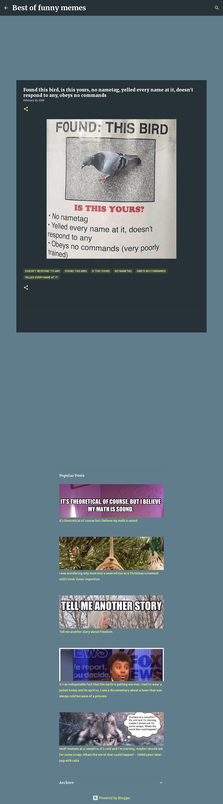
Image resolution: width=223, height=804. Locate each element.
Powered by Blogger (111, 798)
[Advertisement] (111, 48)
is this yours (101, 271)
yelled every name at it (41, 277)
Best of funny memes (49, 7)
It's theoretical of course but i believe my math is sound (98, 520)
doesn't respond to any (42, 271)
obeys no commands (151, 271)
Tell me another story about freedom (85, 632)
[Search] (217, 8)
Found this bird (76, 271)
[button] (26, 109)
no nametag (123, 271)
